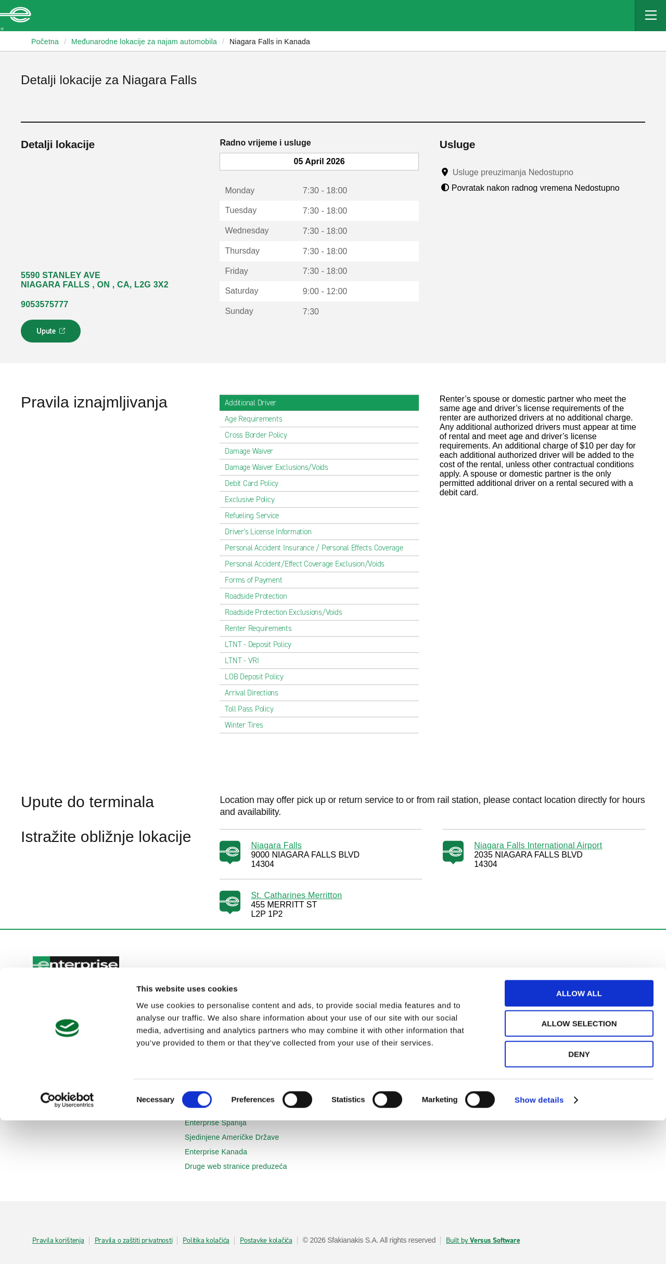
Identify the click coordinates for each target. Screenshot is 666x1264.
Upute (52, 334)
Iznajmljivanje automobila (80, 1010)
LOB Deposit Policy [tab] (258, 677)
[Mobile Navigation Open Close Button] (650, 15)
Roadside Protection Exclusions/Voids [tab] (287, 612)
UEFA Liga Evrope (526, 1050)
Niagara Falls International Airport (538, 845)
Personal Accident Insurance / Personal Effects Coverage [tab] (318, 548)
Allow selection (579, 1167)
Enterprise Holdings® (378, 1093)
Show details (539, 1243)
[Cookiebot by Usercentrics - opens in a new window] (67, 1244)
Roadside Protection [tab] (260, 596)
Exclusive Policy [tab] (254, 499)
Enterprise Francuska (226, 1108)
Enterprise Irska (217, 1079)
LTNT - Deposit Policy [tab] (262, 644)
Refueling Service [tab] (256, 515)
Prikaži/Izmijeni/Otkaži (75, 1025)
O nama (356, 1079)
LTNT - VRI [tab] (246, 660)
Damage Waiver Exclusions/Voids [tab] (281, 467)
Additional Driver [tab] (255, 403)
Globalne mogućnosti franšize (392, 1108)
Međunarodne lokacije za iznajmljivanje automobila (104, 1093)
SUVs (200, 1025)
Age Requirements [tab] (257, 419)
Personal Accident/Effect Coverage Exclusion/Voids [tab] (309, 564)
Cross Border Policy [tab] (260, 435)
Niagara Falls (276, 845)
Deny (579, 1197)
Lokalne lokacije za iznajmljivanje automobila (104, 1069)
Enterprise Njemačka (225, 1093)
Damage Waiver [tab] (253, 451)
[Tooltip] (583, 172)
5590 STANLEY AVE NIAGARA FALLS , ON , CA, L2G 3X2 (95, 280)
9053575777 (44, 304)
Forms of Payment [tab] (257, 580)
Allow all (579, 1137)
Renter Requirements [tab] (262, 628)
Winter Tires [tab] (248, 725)
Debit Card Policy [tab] (256, 483)
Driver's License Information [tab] (272, 531)
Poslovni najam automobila (541, 1010)
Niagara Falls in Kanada (269, 41)
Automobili (208, 1010)
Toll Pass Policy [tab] (253, 709)
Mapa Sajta (362, 1039)
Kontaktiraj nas (368, 1025)
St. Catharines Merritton (296, 895)
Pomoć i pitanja (368, 1010)
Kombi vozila (212, 1039)
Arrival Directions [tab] (256, 693)
